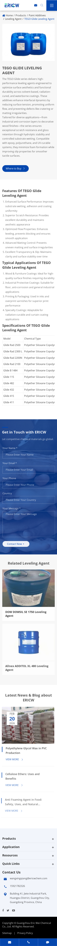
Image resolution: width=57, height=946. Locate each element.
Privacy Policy (25, 933)
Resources (10, 855)
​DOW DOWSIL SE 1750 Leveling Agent (25, 611)
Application (11, 847)
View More (12, 759)
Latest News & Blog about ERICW (28, 700)
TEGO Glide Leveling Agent (39, 19)
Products (21, 15)
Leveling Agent (13, 19)
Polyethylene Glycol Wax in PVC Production (23, 750)
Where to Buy (15, 168)
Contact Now (18, 544)
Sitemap (7, 933)
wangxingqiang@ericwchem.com (28, 878)
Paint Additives (37, 15)
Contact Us (11, 872)
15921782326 (17, 886)
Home (9, 15)
